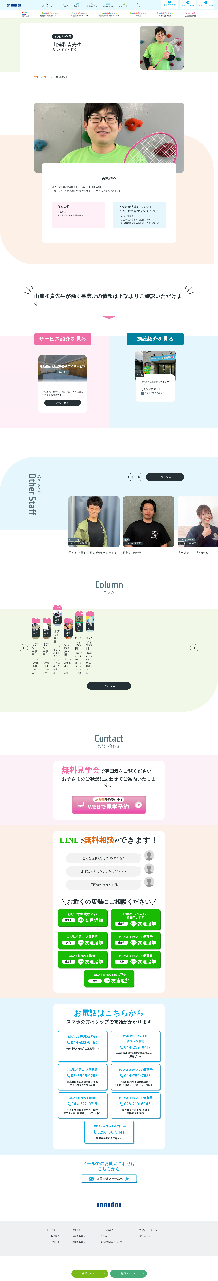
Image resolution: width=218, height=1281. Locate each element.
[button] (129, 477)
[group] (124, 525)
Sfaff (48, 77)
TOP (38, 77)
